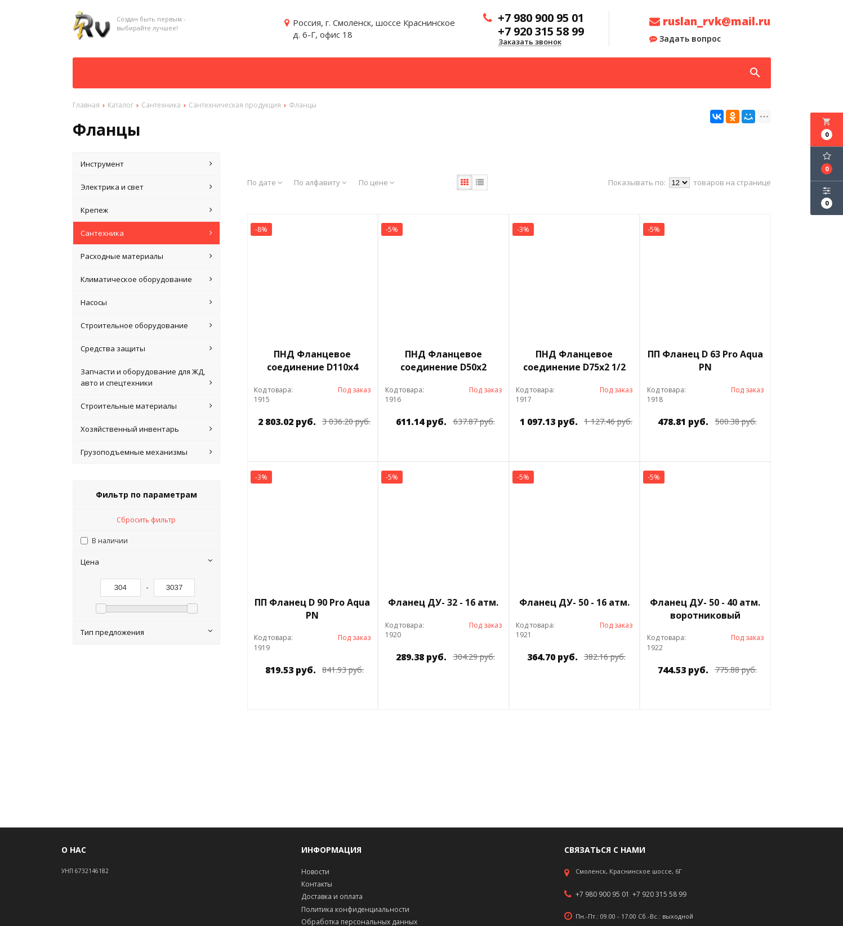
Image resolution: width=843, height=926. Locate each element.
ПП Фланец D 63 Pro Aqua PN (705, 360)
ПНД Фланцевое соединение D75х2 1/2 (574, 360)
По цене (376, 182)
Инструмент (146, 163)
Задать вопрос (685, 39)
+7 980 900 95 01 (603, 894)
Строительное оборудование (146, 325)
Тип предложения (146, 632)
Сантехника (146, 233)
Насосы (146, 302)
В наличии (110, 540)
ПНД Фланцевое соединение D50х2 (443, 360)
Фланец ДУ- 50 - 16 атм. (574, 602)
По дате (264, 182)
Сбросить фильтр (146, 520)
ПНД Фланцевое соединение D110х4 (312, 360)
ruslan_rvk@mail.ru (709, 21)
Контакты (316, 884)
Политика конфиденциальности (355, 909)
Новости (315, 871)
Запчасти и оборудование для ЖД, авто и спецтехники (146, 377)
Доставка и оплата (332, 896)
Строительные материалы (146, 405)
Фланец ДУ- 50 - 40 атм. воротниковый (705, 608)
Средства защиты (146, 348)
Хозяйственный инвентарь (146, 429)
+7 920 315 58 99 (659, 894)
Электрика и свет (146, 187)
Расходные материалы (146, 256)
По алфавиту (320, 182)
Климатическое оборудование (146, 279)
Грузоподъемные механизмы (146, 452)
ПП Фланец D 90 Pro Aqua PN (312, 608)
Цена (146, 562)
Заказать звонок (529, 42)
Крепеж (146, 210)
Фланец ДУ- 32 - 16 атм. (443, 602)
